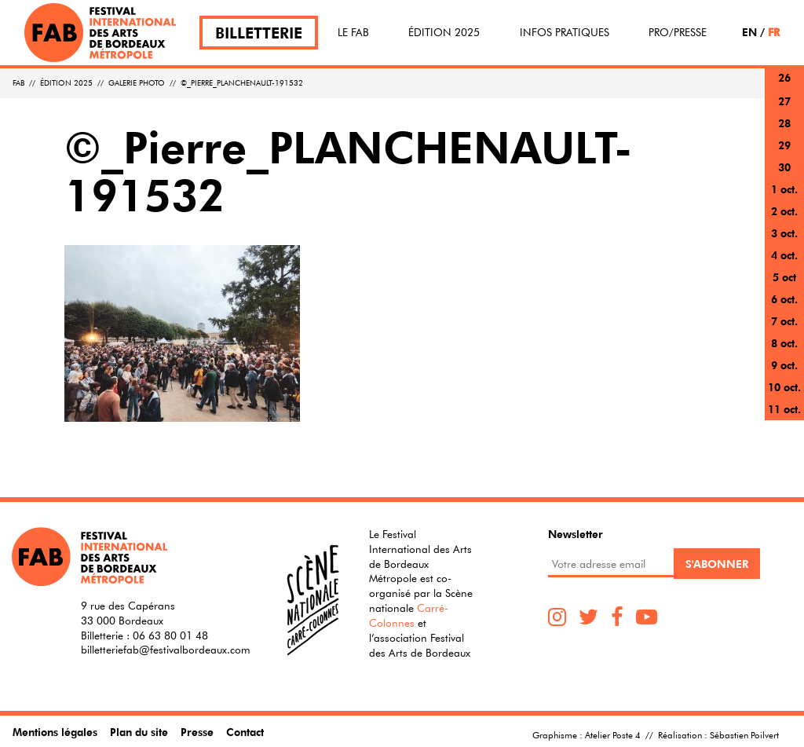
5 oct (784, 276)
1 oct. (784, 188)
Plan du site (139, 731)
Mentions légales (55, 731)
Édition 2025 (444, 32)
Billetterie (258, 32)
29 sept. (784, 154)
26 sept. (784, 87)
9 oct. (784, 364)
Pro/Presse (678, 32)
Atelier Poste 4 (613, 734)
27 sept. (784, 110)
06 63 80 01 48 (170, 635)
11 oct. (784, 408)
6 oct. (784, 298)
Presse (197, 731)
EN (749, 31)
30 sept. (784, 176)
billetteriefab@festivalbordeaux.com (165, 650)
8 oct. (784, 342)
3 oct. (784, 232)
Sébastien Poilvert (744, 734)
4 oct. (784, 254)
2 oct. (784, 210)
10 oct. (784, 386)
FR (774, 31)
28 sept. (784, 132)
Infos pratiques (564, 32)
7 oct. (784, 320)
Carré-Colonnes (408, 615)
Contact (245, 731)
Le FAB (353, 32)
